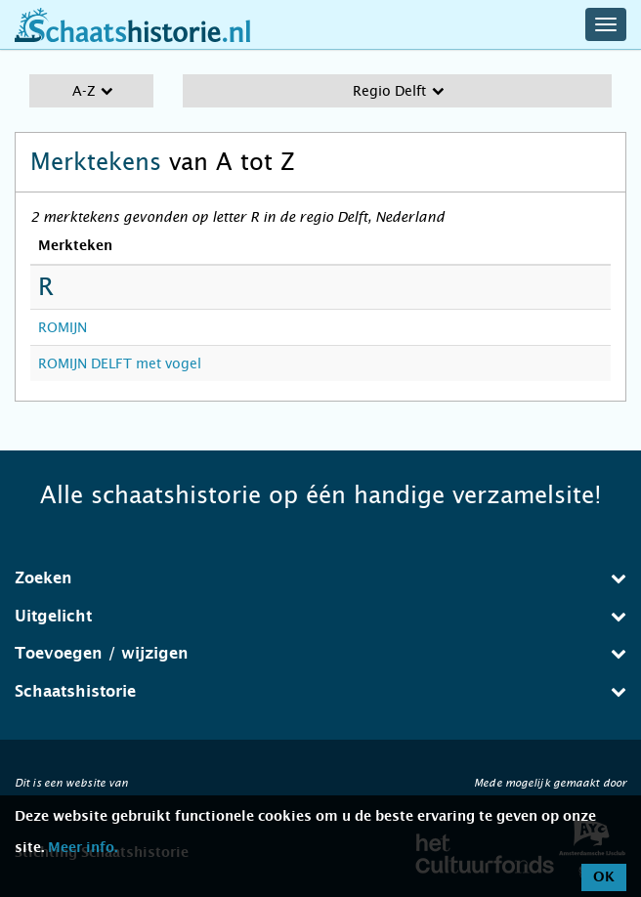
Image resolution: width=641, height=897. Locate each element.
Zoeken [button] (320, 578)
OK (604, 877)
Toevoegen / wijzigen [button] (320, 653)
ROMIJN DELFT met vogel (119, 363)
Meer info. (82, 848)
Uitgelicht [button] (320, 616)
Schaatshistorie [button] (320, 691)
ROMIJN (62, 327)
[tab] (320, 578)
